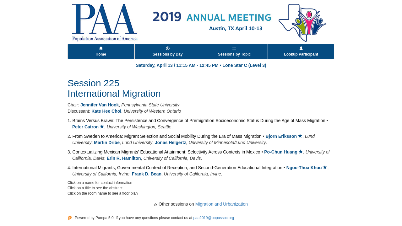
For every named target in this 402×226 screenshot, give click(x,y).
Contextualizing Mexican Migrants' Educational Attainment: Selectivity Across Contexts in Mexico (166, 151)
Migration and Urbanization (221, 204)
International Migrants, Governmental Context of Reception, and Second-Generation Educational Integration (178, 167)
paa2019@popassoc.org (213, 218)
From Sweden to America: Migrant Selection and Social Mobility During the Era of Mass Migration (167, 136)
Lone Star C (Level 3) (244, 65)
